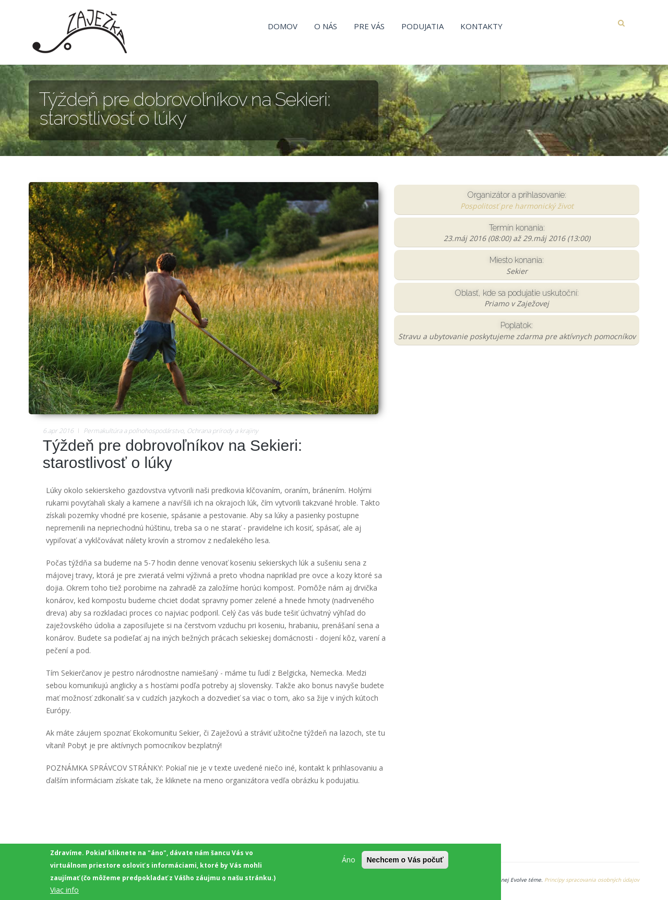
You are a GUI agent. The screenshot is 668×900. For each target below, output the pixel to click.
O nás (325, 26)
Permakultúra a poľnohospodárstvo (134, 430)
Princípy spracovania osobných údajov (591, 879)
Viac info (64, 891)
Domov (282, 26)
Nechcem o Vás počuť (405, 861)
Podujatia (422, 26)
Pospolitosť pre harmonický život (517, 206)
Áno (348, 861)
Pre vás (369, 26)
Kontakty (481, 26)
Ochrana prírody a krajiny (222, 430)
